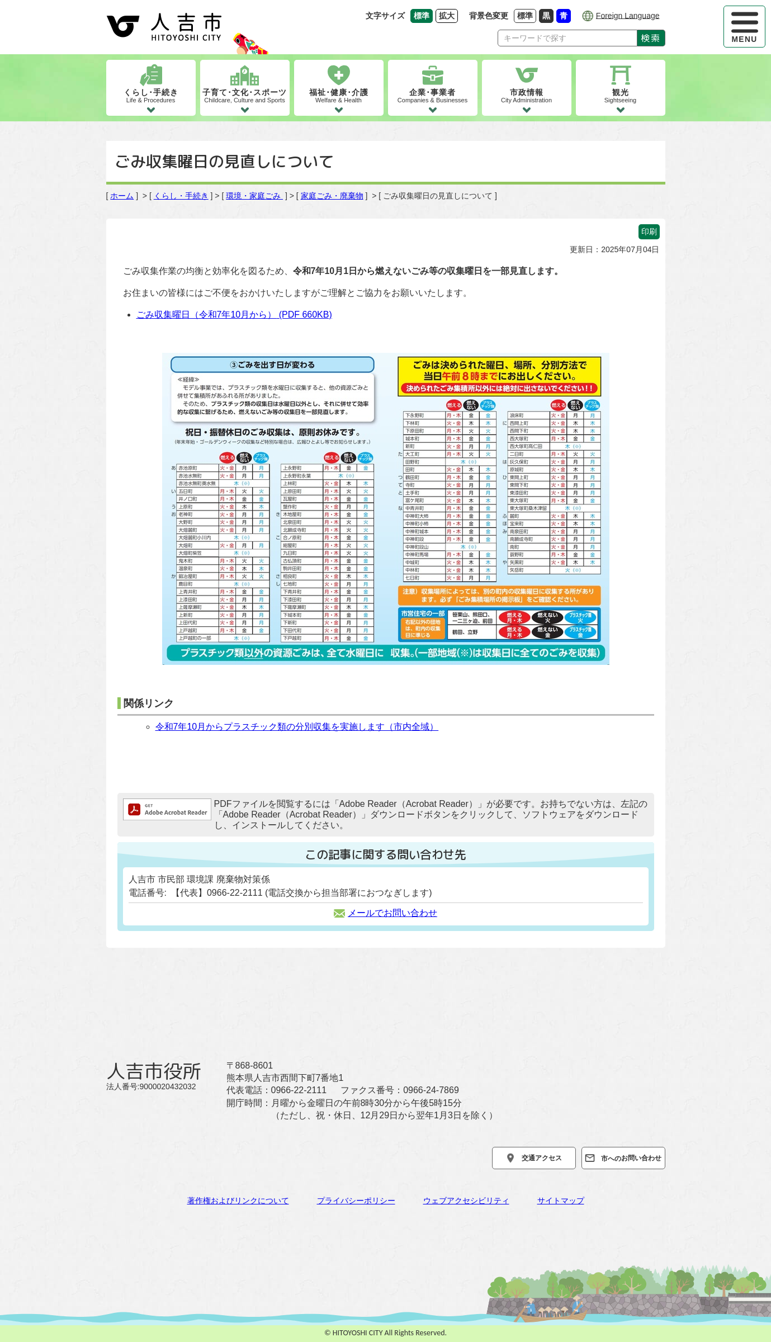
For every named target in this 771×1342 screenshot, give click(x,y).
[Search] (567, 38)
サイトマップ (560, 1200)
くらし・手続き (181, 195)
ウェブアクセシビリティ (466, 1200)
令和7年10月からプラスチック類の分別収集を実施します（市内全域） (297, 726)
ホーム (122, 195)
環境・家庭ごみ (254, 195)
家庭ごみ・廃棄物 (332, 195)
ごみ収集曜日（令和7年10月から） (234, 314)
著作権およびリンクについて (238, 1200)
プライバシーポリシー (356, 1200)
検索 (650, 38)
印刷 (649, 231)
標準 (526, 15)
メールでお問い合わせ (385, 913)
